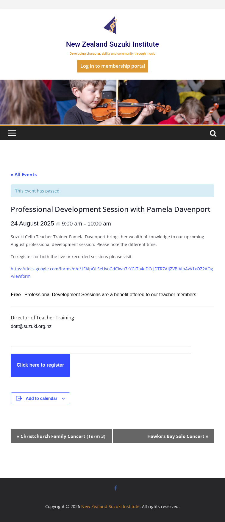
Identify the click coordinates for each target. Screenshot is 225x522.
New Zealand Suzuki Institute (112, 44)
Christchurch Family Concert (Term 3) (61, 436)
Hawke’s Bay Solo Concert (177, 436)
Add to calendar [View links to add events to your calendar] (41, 398)
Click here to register (40, 365)
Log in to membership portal (112, 66)
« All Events (24, 174)
